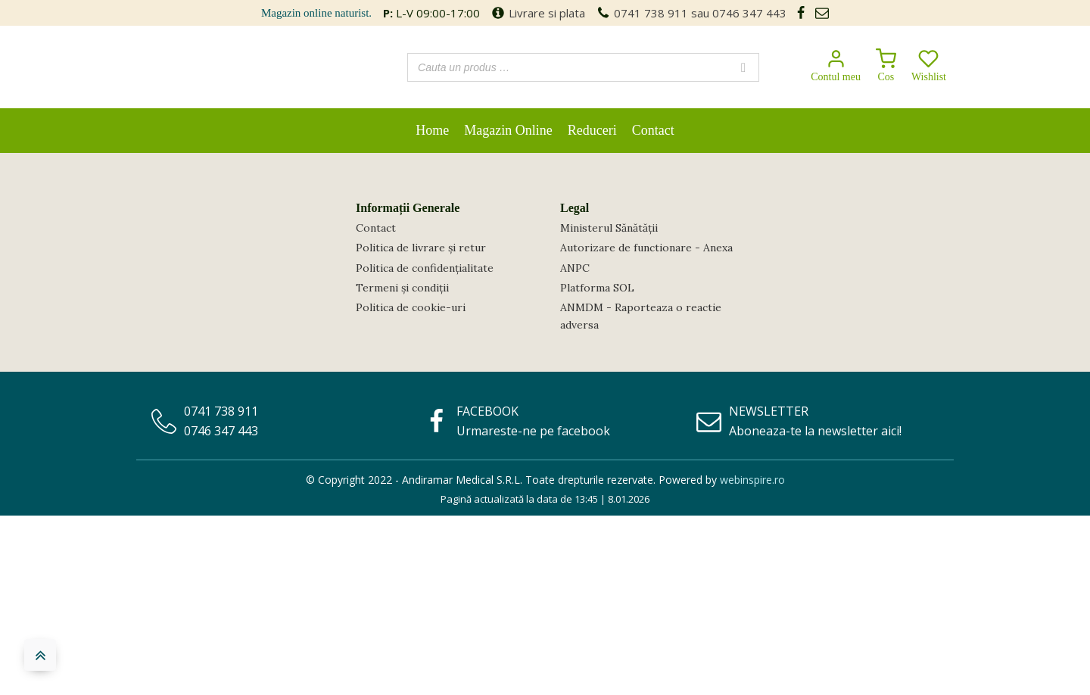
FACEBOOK (487, 411)
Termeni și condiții (402, 288)
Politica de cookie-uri (411, 307)
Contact (653, 130)
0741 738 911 (651, 12)
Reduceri (592, 130)
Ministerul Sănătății (609, 228)
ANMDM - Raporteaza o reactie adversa (640, 316)
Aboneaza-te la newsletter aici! (815, 430)
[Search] (743, 67)
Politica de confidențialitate (425, 268)
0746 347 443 (749, 12)
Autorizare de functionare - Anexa (646, 247)
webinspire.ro (752, 479)
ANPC (575, 268)
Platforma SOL (597, 288)
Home (432, 130)
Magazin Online (508, 130)
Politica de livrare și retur (421, 247)
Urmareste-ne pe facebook (533, 430)
